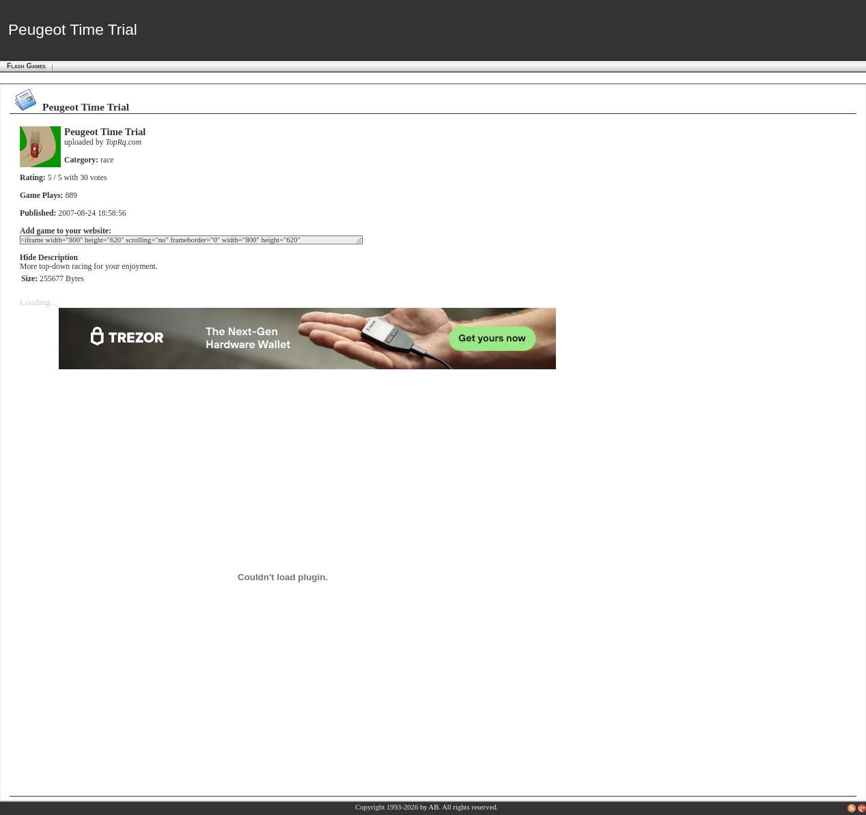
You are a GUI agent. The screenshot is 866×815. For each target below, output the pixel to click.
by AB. (430, 807)
